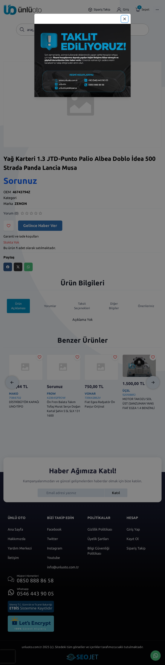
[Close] (124, 18)
